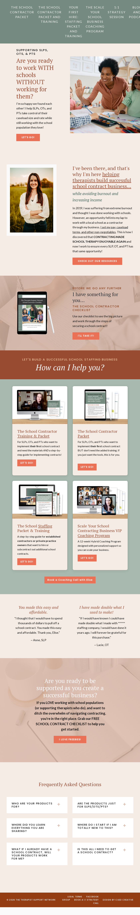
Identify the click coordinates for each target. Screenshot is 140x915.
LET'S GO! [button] (28, 144)
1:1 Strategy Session (117, 12)
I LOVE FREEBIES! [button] (70, 747)
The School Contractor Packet (22, 12)
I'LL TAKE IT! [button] (86, 343)
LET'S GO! (26, 470)
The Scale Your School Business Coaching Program (95, 19)
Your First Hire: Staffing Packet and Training (73, 21)
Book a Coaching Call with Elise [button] (69, 587)
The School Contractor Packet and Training (49, 14)
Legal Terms (75, 904)
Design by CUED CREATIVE (118, 907)
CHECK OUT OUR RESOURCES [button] (97, 268)
